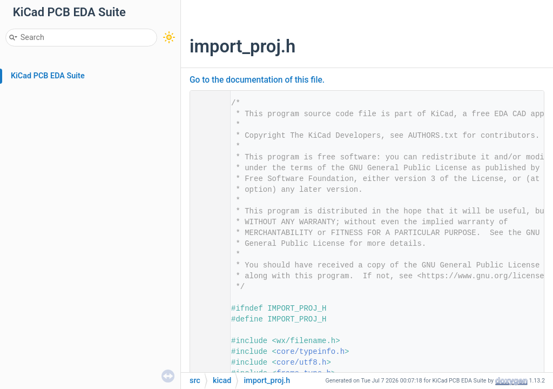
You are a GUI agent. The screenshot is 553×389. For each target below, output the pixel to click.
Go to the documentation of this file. (257, 80)
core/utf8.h (301, 362)
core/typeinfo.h (310, 351)
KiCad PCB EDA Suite (48, 76)
